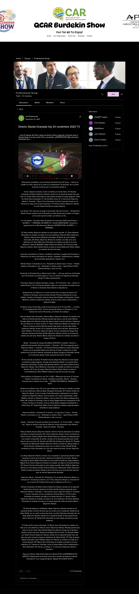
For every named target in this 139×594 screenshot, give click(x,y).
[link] (23, 102)
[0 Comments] (76, 571)
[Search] (102, 94)
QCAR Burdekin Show (69, 25)
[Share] (80, 116)
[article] (50, 349)
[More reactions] (28, 571)
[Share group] (121, 94)
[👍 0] (20, 571)
